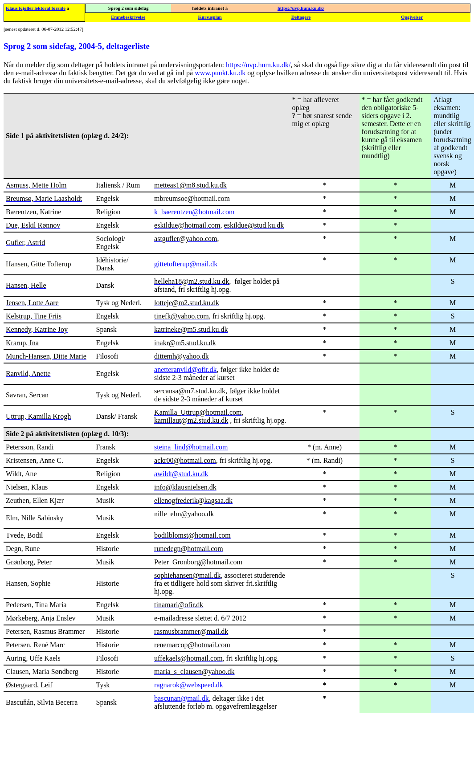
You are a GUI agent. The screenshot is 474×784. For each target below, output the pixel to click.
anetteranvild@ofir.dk (185, 369)
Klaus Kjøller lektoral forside (35, 8)
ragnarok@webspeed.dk (188, 685)
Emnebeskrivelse (128, 17)
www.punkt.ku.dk (220, 73)
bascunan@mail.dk (181, 698)
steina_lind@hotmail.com (191, 447)
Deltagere (301, 17)
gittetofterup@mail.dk (185, 264)
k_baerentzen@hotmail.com (194, 212)
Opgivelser (412, 17)
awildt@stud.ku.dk (181, 474)
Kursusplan (209, 17)
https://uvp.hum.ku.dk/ (301, 8)
